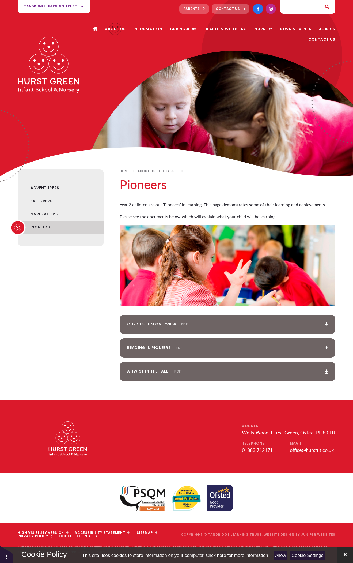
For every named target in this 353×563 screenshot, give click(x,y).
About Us (146, 171)
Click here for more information (237, 555)
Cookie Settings (308, 555)
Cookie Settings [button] (78, 536)
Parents (194, 8)
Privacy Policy (35, 536)
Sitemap (147, 532)
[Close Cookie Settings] (345, 555)
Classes (170, 171)
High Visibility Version (43, 532)
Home (124, 171)
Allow (280, 555)
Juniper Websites (318, 534)
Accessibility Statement (102, 532)
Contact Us (230, 8)
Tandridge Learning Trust (54, 6)
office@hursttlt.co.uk (312, 450)
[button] (6, 554)
